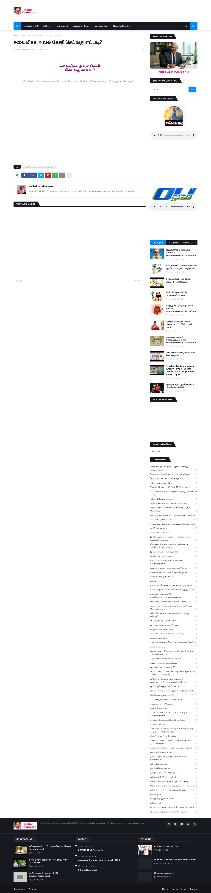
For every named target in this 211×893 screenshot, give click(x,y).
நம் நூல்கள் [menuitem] (62, 26)
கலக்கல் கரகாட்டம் (173, 638)
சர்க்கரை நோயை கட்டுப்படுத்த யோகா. (173, 720)
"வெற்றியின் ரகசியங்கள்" (173, 499)
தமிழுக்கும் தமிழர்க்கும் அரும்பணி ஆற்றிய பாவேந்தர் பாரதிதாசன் (181, 267)
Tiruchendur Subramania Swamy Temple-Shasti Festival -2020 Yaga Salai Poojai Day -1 (180, 370)
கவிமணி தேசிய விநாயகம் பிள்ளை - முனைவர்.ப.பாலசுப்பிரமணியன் (181, 253)
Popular (158, 242)
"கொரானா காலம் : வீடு (173, 483)
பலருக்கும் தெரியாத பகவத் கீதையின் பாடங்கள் (173, 807)
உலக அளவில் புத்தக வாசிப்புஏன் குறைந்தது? (173, 585)
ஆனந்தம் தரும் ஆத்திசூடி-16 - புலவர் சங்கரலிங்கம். (180, 386)
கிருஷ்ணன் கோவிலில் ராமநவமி (173, 658)
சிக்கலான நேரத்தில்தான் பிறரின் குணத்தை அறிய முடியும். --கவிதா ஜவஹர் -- (173, 730)
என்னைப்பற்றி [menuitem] (31, 26)
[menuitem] (17, 26)
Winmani (32, 888)
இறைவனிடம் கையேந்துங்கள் (173, 552)
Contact (193, 888)
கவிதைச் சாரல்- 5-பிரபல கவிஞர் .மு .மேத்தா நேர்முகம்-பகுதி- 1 (50, 848)
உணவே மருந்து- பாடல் (173, 576)
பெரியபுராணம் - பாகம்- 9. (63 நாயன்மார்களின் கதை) (43, 874)
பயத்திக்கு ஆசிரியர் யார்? (173, 799)
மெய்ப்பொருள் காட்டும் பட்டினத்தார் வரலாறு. (177, 294)
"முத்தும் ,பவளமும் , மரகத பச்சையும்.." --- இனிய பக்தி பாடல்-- (179, 324)
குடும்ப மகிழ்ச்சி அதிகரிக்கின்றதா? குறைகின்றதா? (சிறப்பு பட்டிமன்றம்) (173, 673)
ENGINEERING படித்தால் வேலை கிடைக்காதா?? (181, 354)
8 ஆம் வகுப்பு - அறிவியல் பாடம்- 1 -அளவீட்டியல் (178, 280)
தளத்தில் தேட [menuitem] (101, 26)
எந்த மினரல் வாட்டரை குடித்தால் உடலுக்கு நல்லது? (173, 615)
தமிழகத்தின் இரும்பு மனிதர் (173, 777)
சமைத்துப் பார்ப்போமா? (173, 704)
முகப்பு (17, 35)
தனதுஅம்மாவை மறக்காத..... (173, 752)
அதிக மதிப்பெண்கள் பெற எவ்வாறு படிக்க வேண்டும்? (173, 509)
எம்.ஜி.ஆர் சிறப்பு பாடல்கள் (173, 620)
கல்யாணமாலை (172, 647)
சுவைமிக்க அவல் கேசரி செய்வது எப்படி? (41, 35)
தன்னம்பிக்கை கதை (173, 764)
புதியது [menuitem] (46, 26)
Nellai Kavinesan (41, 186)
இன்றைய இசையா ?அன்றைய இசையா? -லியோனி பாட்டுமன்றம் (173, 546)
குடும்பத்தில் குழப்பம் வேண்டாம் (173, 686)
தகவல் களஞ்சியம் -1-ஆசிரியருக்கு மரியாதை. (173, 748)
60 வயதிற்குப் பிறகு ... (88, 870)
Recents (174, 242)
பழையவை (139, 280)
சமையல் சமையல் (173, 708)
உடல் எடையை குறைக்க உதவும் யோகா (173, 568)
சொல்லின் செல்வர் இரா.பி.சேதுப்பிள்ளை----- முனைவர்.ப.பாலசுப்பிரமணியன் (181, 340)
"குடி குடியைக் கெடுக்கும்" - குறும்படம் (173, 478)
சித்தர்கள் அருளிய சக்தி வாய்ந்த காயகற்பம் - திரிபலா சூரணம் (173, 742)
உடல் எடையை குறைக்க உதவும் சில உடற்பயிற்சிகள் (173, 562)
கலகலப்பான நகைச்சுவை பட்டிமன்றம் (173, 634)
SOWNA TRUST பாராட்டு (90, 850)
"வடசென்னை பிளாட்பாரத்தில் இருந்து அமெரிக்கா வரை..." (173, 493)
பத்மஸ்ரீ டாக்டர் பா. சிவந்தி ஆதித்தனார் (172, 790)
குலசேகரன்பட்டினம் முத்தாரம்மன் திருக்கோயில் (173, 691)
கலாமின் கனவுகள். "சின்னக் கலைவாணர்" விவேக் (173, 643)
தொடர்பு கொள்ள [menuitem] (121, 26)
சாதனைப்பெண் (173, 724)
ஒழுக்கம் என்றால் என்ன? (173, 629)
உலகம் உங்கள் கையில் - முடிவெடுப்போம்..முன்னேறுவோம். (173, 595)
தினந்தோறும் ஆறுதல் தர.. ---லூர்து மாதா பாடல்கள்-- (48, 861)
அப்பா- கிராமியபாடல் (172, 519)
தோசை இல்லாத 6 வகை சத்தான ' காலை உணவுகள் (173, 786)
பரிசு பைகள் (173, 803)
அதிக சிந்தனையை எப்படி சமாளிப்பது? (173, 503)
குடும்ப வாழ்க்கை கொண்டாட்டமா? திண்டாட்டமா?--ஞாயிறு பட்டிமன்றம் (173, 680)
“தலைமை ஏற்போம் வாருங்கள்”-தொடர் (173, 811)
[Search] (170, 89)
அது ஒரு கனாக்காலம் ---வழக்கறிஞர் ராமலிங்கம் (173, 515)
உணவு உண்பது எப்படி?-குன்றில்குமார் (173, 572)
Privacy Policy (179, 888)
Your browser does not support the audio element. (173, 135)
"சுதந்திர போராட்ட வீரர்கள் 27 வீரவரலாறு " (173, 487)
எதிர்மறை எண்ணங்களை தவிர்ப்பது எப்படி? (173, 601)
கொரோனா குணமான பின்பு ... (172, 695)
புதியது (18, 280)
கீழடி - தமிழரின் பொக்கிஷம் (173, 663)
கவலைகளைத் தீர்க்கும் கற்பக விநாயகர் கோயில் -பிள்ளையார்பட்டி (173, 653)
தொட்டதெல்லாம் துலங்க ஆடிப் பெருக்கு (173, 781)
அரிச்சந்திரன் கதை (172, 528)
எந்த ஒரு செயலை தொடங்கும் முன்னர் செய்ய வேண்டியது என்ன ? (173, 607)
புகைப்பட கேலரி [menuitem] (81, 26)
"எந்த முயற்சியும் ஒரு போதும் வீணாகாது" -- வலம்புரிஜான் (173, 468)
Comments (189, 242)
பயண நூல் (173, 794)
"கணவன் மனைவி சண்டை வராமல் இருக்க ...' (173, 474)
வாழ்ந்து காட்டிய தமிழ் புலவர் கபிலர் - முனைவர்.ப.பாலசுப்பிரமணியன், (181, 308)
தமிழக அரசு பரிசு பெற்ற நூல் (173, 773)
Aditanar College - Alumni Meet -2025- (99, 860)
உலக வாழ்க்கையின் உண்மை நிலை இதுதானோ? (173, 590)
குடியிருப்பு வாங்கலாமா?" (173, 667)
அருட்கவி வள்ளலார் (173, 532)
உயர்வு (173, 581)
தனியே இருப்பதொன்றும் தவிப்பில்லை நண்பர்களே (173, 758)
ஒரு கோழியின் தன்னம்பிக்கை (173, 625)
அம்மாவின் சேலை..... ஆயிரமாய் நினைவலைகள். (173, 524)
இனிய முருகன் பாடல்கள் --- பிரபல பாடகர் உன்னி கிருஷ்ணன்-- (173, 538)
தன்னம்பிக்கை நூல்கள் (173, 768)
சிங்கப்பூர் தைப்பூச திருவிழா (173, 736)
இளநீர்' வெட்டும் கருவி (173, 556)
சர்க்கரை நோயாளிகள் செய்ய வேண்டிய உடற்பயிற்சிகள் (173, 714)
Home (165, 888)
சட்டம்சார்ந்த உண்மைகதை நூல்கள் (173, 699)
